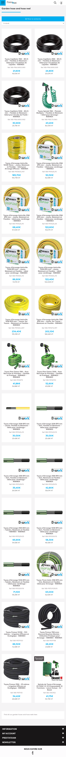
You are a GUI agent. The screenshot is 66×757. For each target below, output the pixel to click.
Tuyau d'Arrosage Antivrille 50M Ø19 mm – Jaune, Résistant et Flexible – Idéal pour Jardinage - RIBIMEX (49, 270)
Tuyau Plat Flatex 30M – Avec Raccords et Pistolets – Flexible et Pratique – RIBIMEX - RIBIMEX (49, 374)
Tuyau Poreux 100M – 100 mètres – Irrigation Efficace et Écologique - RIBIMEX (16, 634)
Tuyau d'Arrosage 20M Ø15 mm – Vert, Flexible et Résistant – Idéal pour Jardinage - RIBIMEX (49, 426)
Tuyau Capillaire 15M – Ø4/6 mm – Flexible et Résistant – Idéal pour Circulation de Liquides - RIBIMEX (16, 62)
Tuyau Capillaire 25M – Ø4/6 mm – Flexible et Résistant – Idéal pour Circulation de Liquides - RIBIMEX (49, 62)
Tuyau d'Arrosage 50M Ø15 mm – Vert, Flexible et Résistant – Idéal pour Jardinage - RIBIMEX (49, 530)
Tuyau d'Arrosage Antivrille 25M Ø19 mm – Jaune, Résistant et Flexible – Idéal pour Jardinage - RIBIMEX (16, 218)
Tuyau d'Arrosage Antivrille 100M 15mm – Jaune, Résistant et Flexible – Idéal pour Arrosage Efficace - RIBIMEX (16, 166)
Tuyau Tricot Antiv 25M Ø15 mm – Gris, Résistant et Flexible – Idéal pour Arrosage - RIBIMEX (50, 582)
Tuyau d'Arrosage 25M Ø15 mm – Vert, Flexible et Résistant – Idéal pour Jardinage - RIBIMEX (16, 478)
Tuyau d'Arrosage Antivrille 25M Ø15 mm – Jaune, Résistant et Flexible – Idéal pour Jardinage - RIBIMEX (49, 166)
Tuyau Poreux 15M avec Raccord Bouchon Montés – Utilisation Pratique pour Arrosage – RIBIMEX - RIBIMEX (49, 635)
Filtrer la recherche (33, 19)
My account (9, 733)
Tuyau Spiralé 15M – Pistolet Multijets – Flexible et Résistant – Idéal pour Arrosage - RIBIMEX (49, 114)
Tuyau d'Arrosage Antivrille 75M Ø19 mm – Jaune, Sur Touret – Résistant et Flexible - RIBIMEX (49, 321)
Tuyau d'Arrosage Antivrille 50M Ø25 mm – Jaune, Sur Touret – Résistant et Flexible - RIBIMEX (16, 322)
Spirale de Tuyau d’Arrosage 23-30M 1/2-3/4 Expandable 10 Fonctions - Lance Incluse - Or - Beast (49, 687)
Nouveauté (39, 658)
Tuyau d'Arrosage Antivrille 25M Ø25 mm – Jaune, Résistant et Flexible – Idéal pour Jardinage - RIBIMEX (49, 218)
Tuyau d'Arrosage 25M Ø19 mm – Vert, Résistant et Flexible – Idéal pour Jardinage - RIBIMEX (49, 478)
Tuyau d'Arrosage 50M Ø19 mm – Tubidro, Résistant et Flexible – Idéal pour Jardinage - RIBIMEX (16, 583)
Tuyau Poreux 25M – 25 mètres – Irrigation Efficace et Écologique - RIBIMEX (16, 686)
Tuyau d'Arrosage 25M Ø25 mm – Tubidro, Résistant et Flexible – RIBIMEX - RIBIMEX (16, 530)
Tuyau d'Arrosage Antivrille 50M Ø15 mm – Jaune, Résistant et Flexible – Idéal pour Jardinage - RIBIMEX (16, 270)
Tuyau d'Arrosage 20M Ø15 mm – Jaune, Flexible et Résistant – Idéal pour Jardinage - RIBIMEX (16, 426)
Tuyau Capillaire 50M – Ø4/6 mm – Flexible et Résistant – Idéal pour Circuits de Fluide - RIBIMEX (16, 114)
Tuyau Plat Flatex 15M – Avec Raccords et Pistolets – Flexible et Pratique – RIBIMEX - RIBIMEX (16, 374)
